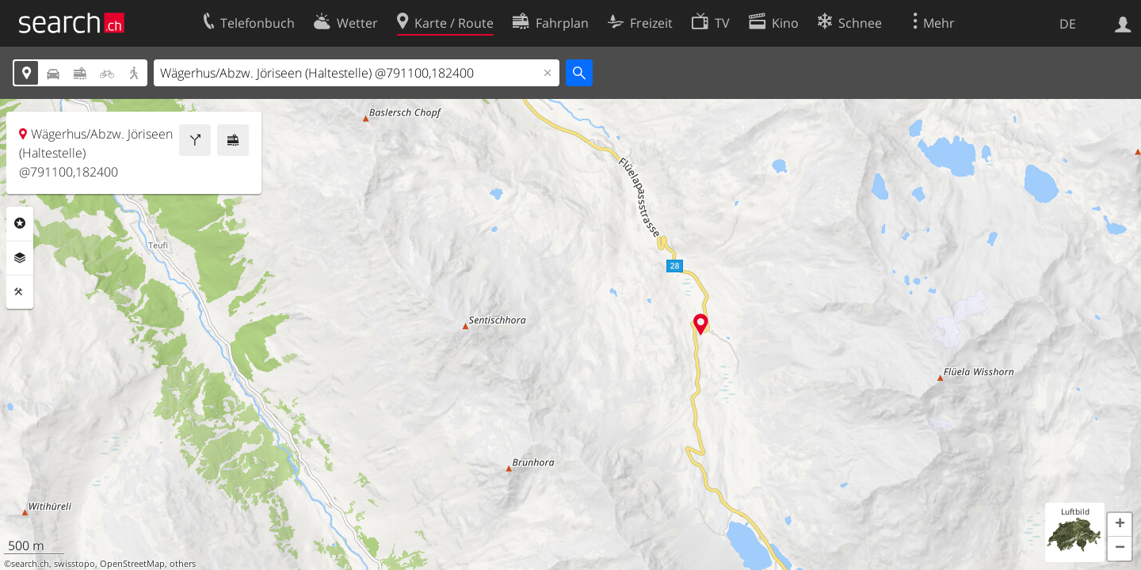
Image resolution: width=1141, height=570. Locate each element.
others (183, 563)
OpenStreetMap (132, 563)
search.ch (30, 563)
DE (1067, 23)
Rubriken (19, 223)
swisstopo (74, 563)
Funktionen (19, 292)
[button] (1119, 525)
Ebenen (19, 258)
